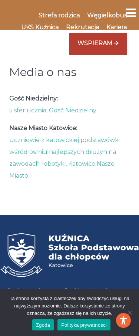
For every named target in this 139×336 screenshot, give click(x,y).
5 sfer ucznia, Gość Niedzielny (52, 110)
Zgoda (43, 325)
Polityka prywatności (84, 325)
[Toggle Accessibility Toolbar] (123, 320)
